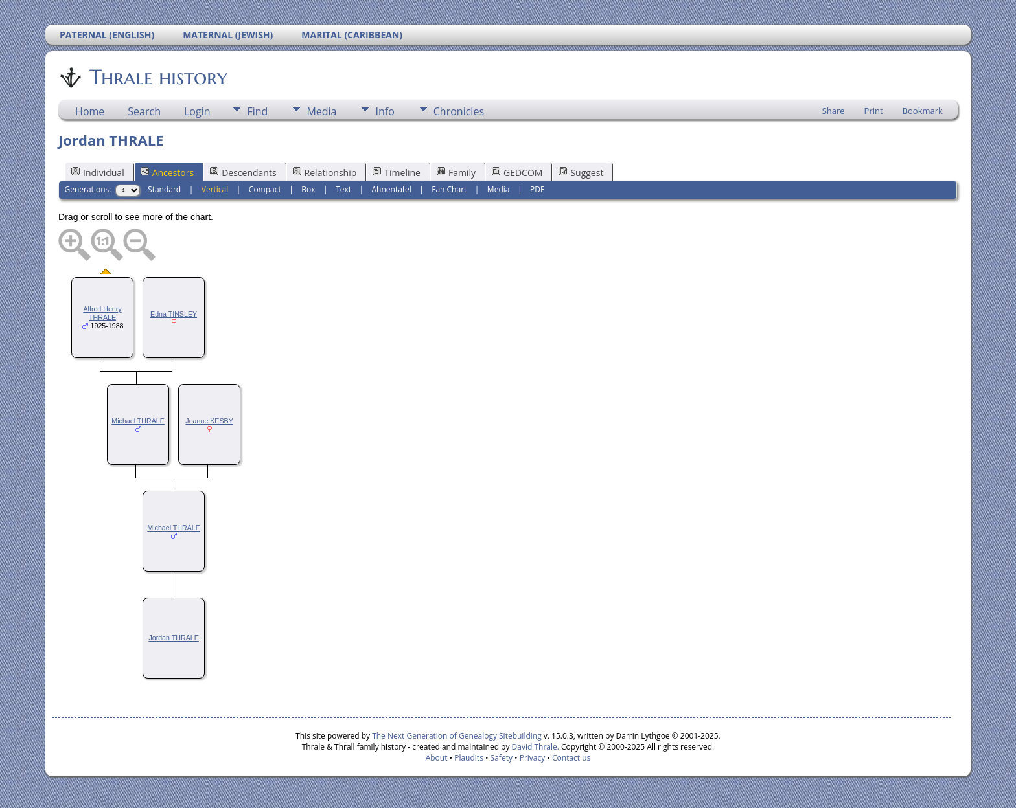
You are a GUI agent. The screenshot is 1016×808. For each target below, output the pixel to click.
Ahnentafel (391, 189)
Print (873, 111)
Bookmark (923, 111)
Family (456, 172)
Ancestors (167, 172)
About (437, 757)
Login (197, 111)
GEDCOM (517, 172)
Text (343, 189)
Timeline (397, 172)
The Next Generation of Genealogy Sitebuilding (457, 735)
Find (257, 111)
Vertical (215, 189)
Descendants (243, 172)
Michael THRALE (138, 421)
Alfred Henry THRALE (102, 313)
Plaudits (468, 757)
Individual (97, 172)
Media (321, 111)
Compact (265, 189)
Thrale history (157, 77)
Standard (164, 189)
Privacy (533, 757)
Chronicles (458, 111)
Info (384, 111)
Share (833, 111)
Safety (502, 757)
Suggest (581, 172)
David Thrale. (535, 746)
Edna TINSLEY (173, 314)
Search (144, 111)
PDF (537, 189)
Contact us (571, 757)
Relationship (325, 172)
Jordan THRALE (173, 638)
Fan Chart (449, 189)
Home (89, 111)
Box (308, 189)
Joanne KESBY (209, 421)
